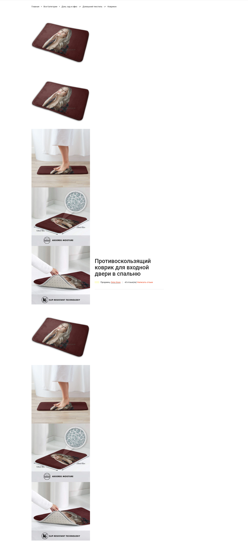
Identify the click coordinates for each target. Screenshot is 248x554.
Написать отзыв (145, 282)
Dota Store (116, 282)
